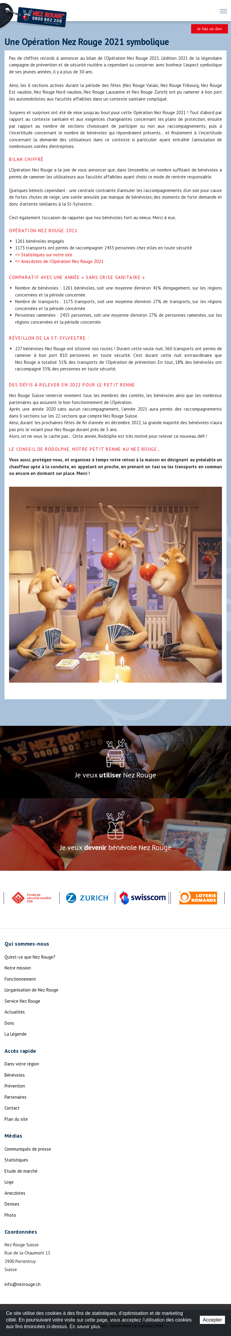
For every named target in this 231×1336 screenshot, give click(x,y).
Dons (9, 1023)
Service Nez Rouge (22, 1001)
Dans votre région (22, 1064)
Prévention (15, 1086)
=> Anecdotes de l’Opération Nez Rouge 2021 (59, 261)
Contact (12, 1108)
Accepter (212, 1319)
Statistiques (16, 1160)
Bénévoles (15, 1075)
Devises (12, 1204)
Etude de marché (21, 1171)
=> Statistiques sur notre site (43, 255)
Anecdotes (15, 1193)
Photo (10, 1215)
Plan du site (16, 1119)
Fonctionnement (20, 979)
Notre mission (18, 968)
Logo (9, 1182)
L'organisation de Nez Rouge (31, 990)
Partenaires (16, 1097)
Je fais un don (209, 28)
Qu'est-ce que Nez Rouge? (30, 957)
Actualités (15, 1012)
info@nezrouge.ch (23, 1284)
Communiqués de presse (28, 1149)
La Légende (16, 1034)
